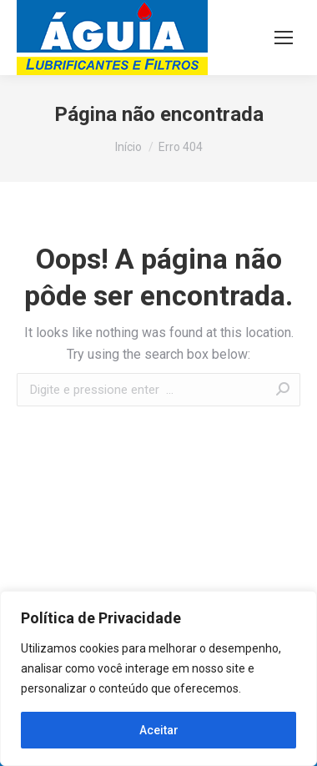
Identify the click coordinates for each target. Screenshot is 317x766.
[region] (158, 678)
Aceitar (159, 730)
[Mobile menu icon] (283, 37)
